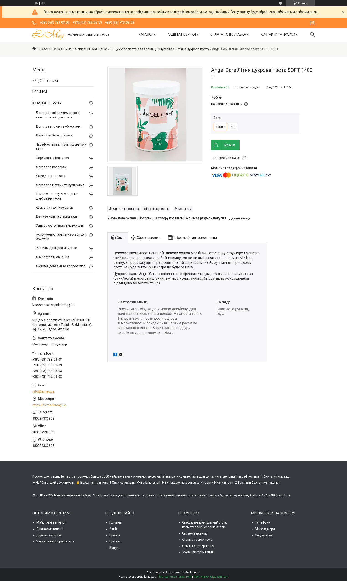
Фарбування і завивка (52, 158)
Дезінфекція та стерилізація (57, 216)
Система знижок (194, 533)
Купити (229, 145)
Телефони (262, 522)
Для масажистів (48, 535)
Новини (114, 535)
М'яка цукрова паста (193, 49)
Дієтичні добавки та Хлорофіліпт (60, 266)
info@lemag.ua (43, 391)
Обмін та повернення (198, 546)
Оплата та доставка (197, 539)
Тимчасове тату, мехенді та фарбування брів (56, 196)
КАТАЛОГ (146, 34)
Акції (113, 529)
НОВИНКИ (39, 92)
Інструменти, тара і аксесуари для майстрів (61, 237)
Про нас (115, 541)
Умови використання (198, 552)
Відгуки (114, 548)
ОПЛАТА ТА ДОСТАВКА (228, 34)
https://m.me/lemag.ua (49, 405)
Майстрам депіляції (51, 522)
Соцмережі (263, 535)
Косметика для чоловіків (54, 207)
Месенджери (265, 529)
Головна (115, 522)
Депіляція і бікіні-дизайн (93, 49)
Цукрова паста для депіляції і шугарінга (144, 49)
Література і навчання (52, 257)
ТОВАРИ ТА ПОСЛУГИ (55, 49)
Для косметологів (50, 529)
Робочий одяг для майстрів (56, 248)
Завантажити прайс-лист (55, 541)
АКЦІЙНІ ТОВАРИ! (45, 81)
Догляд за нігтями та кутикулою (60, 185)
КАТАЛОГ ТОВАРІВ (46, 103)
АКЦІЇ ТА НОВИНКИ (182, 34)
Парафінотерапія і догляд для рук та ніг (61, 147)
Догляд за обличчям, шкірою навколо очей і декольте (57, 115)
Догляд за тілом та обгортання (59, 126)
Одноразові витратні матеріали (59, 225)
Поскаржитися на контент (174, 576)
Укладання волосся (50, 176)
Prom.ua (195, 572)
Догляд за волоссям (51, 167)
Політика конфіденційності (211, 576)
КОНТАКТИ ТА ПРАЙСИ (278, 34)
